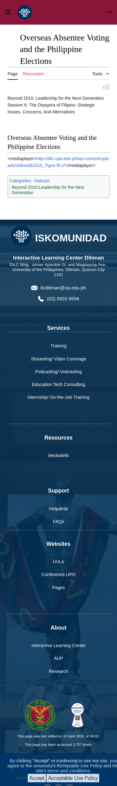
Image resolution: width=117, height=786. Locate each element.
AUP (58, 658)
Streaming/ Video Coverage (58, 359)
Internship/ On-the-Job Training (58, 397)
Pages (58, 587)
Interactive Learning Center (59, 646)
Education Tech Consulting (58, 384)
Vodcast (42, 181)
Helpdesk (58, 509)
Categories (20, 181)
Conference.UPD (58, 575)
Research (58, 671)
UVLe (58, 562)
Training (58, 346)
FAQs (58, 521)
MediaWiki (58, 455)
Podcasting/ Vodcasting (58, 371)
